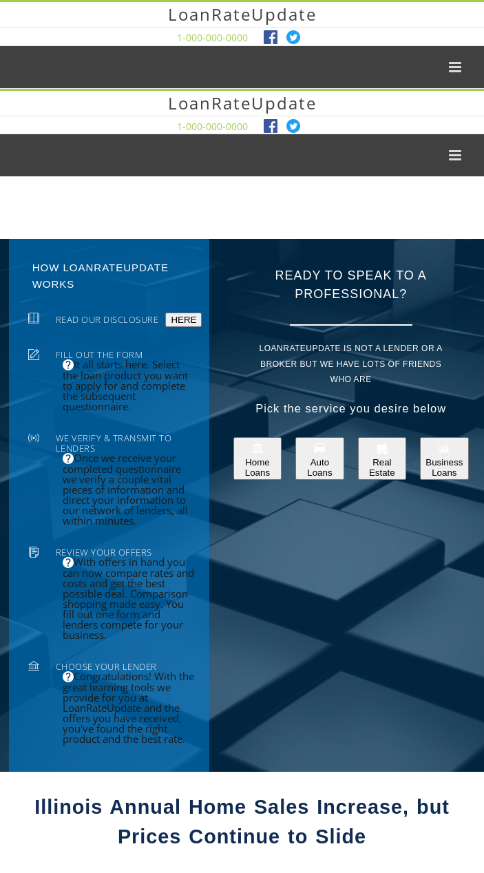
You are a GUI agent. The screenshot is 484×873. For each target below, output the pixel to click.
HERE (183, 320)
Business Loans (444, 458)
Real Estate (382, 458)
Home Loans (257, 458)
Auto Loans (319, 458)
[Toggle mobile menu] (456, 67)
